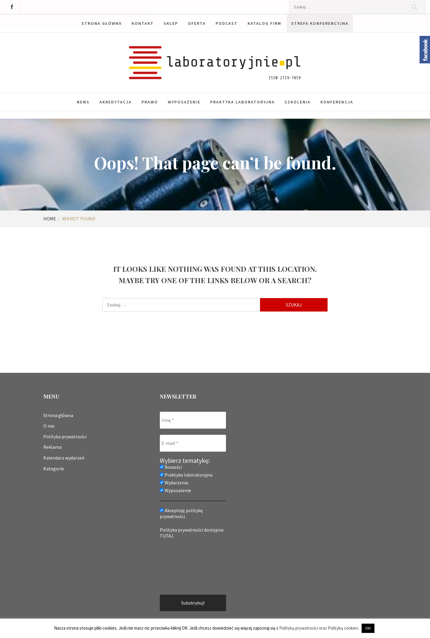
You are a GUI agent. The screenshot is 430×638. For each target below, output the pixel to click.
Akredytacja (115, 101)
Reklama (52, 447)
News (83, 101)
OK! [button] (368, 628)
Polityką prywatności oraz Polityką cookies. (319, 628)
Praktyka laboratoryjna (242, 101)
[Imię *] (193, 419)
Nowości (171, 467)
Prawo (150, 101)
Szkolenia (298, 101)
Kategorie (53, 468)
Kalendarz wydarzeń (64, 457)
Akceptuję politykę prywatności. (181, 513)
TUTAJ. (167, 535)
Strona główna (58, 415)
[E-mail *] (193, 442)
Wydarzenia (174, 482)
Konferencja (336, 101)
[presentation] (184, 565)
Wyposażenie (184, 101)
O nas (49, 426)
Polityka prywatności (65, 436)
